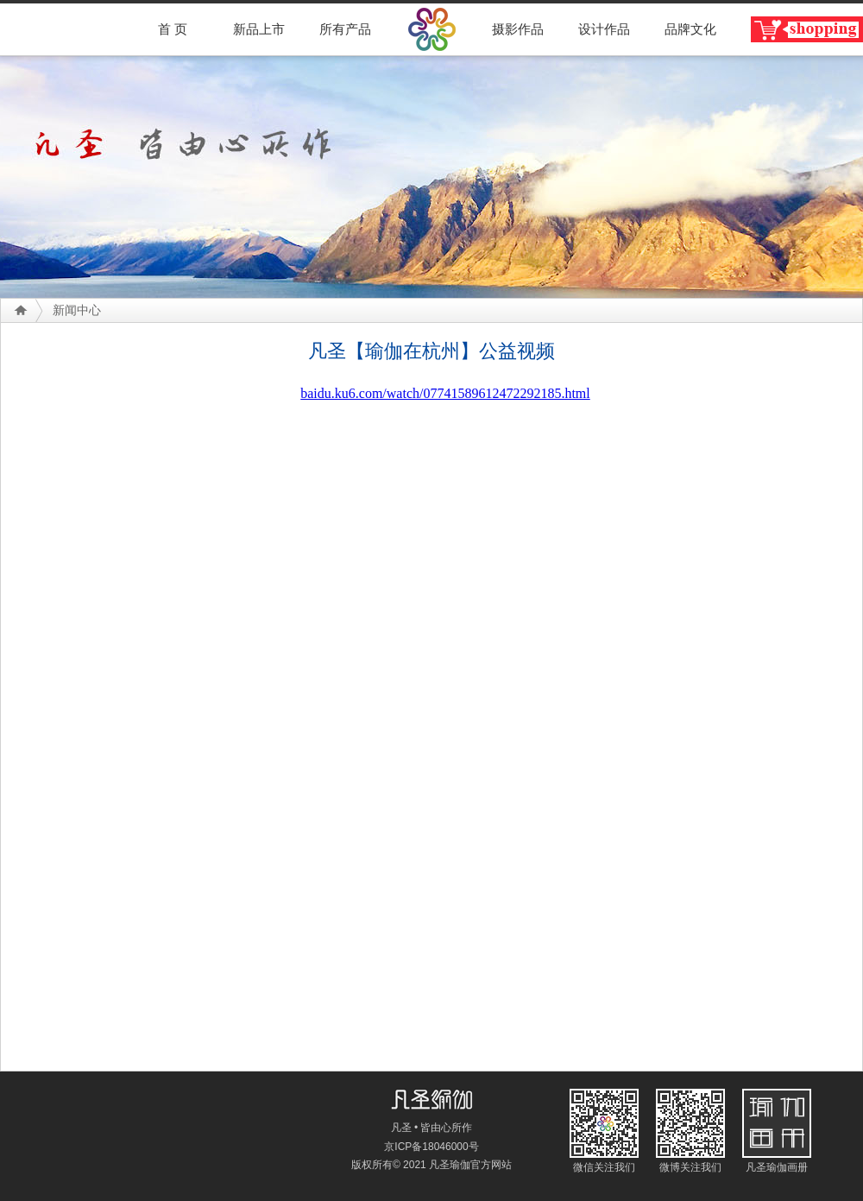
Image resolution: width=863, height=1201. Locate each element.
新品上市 (259, 29)
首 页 (172, 29)
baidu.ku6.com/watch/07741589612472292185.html (445, 393)
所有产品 (345, 29)
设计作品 (604, 29)
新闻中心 (77, 310)
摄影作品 (518, 29)
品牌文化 (690, 29)
